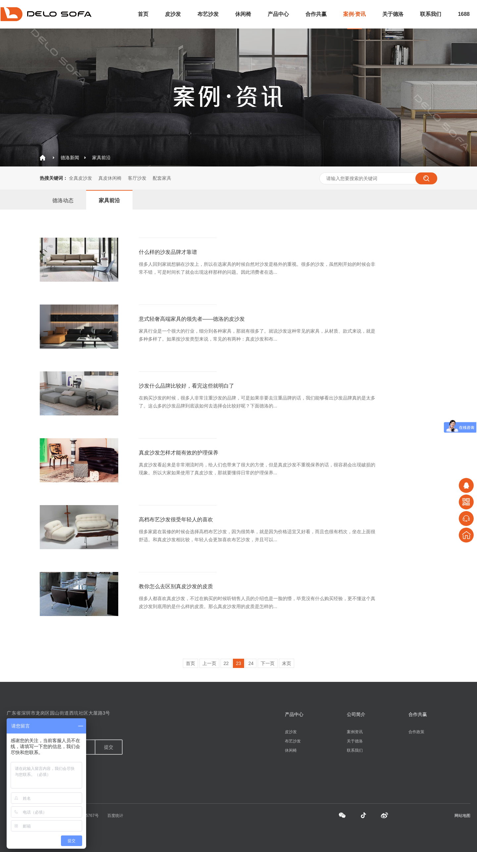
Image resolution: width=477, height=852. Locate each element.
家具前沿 (101, 157)
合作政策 (416, 732)
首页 (143, 14)
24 (251, 663)
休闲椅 (243, 14)
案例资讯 (355, 732)
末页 (286, 663)
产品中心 (278, 14)
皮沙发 (173, 14)
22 (226, 663)
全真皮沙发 (80, 178)
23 (238, 663)
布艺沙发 (208, 14)
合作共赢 (316, 14)
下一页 (268, 663)
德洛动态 (63, 200)
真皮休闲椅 (110, 178)
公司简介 (356, 714)
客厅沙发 (137, 178)
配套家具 (162, 178)
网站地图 (462, 815)
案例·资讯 (354, 14)
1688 (464, 14)
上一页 (209, 663)
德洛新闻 (70, 157)
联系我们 (430, 14)
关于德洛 (392, 14)
